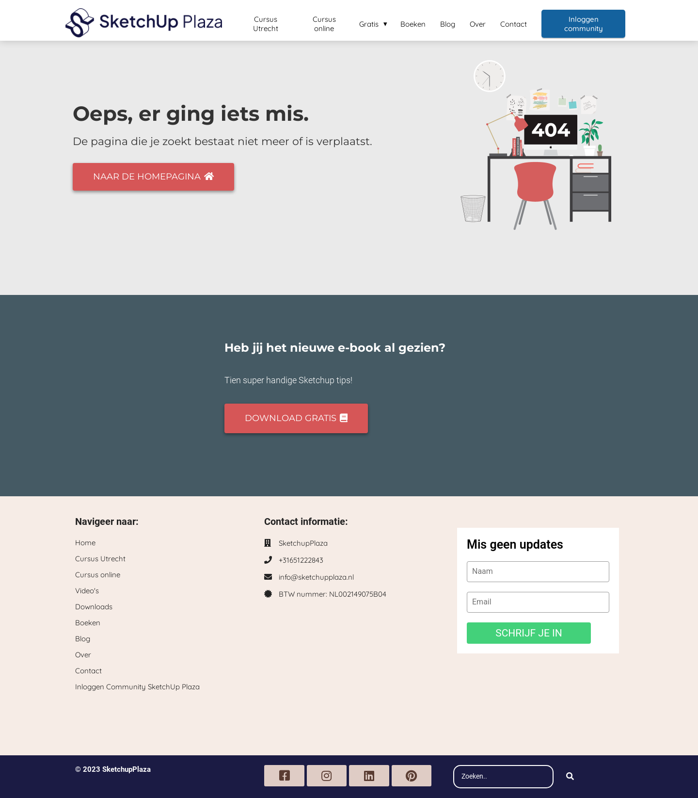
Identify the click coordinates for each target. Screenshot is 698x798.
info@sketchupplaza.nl (316, 577)
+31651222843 (301, 560)
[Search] (570, 776)
